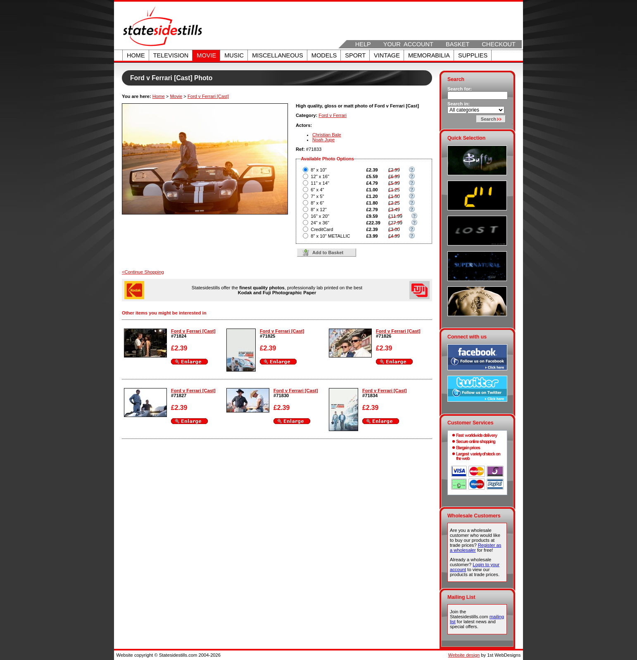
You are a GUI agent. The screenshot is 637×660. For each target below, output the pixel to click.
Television (171, 55)
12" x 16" (320, 176)
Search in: (458, 103)
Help (363, 44)
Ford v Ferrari (332, 115)
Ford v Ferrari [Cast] (208, 96)
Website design (464, 655)
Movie (206, 55)
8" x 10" (318, 169)
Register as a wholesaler (475, 548)
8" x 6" (317, 202)
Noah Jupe (323, 139)
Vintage (387, 55)
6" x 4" (317, 189)
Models (324, 55)
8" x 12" (318, 209)
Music (234, 55)
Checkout (499, 44)
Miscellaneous (277, 55)
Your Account (408, 44)
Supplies (472, 55)
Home (136, 55)
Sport (355, 55)
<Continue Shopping (143, 271)
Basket (457, 44)
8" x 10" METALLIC (330, 236)
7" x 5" (317, 196)
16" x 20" (320, 216)
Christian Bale (326, 134)
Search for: (459, 88)
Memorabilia (429, 55)
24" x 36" (320, 222)
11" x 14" (320, 183)
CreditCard (322, 229)
